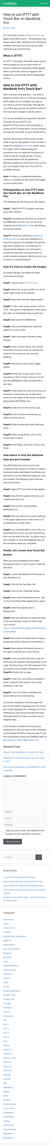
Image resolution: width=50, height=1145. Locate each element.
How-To (6, 1012)
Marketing (7, 1087)
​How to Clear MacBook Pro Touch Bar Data (23, 752)
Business (7, 957)
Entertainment (9, 970)
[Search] (39, 857)
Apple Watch (8, 944)
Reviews (6, 1100)
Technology (8, 1125)
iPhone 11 (7, 1049)
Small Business (9, 1104)
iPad (5, 1041)
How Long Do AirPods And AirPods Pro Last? (23, 881)
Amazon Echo (9, 928)
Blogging (7, 953)
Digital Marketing (11, 965)
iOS (4, 1020)
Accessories (8, 919)
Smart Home (9, 1108)
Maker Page (28, 225)
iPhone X (7, 1066)
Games (6, 986)
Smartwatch (8, 1112)
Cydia (5, 961)
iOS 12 (6, 1028)
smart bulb (28, 145)
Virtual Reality (9, 1129)
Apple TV (7, 940)
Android (6, 932)
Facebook (10, 740)
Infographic (8, 1016)
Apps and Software (11, 949)
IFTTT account (31, 282)
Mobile (6, 1091)
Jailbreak (7, 1074)
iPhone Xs (7, 1070)
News (5, 1095)
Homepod (7, 1007)
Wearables (8, 1133)
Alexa (5, 923)
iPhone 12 (7, 1053)
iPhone (6, 1045)
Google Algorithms (11, 991)
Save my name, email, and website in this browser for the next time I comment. (25, 832)
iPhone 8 (7, 1062)
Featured (7, 974)
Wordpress (8, 1137)
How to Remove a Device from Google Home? (23, 885)
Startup (6, 1121)
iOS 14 (6, 1037)
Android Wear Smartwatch (15, 936)
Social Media (8, 1116)
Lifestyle (7, 1079)
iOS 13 (6, 1033)
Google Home (9, 995)
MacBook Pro (31, 35)
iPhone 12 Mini (10, 1058)
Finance (6, 978)
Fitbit (5, 982)
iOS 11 (6, 1024)
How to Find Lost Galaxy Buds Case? (19, 877)
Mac (5, 1083)
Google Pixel (8, 999)
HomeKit (7, 1003)
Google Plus (33, 740)
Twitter (19, 740)
